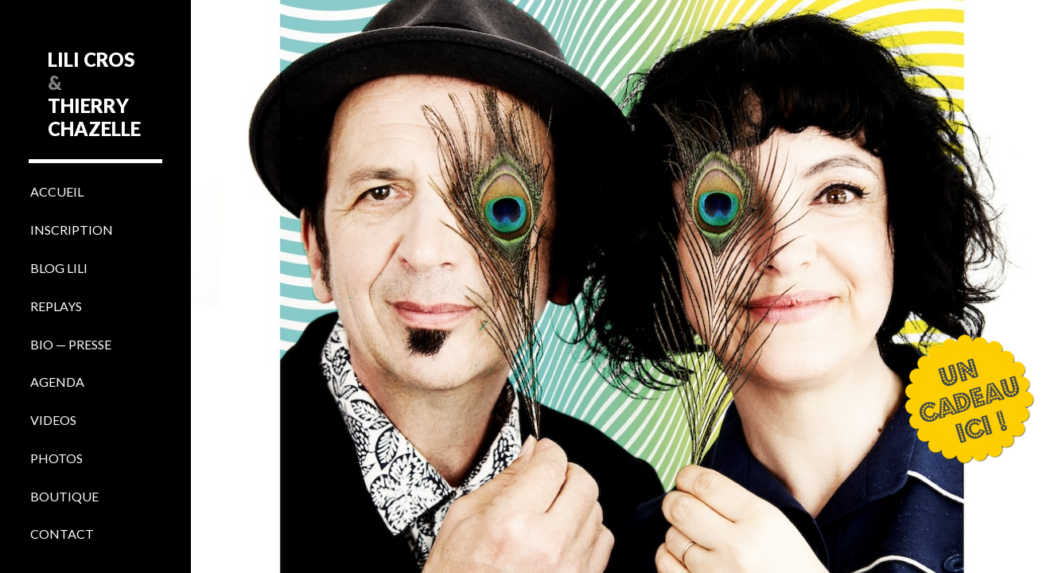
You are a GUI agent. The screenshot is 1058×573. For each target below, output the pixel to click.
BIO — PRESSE (70, 344)
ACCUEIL (57, 191)
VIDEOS (53, 419)
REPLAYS (56, 306)
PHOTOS (56, 458)
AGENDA (57, 381)
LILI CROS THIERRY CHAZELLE (94, 94)
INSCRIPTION (71, 229)
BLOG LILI (59, 267)
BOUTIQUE (64, 496)
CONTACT (62, 533)
